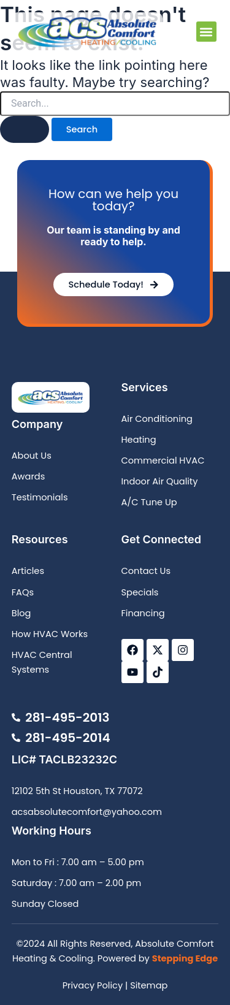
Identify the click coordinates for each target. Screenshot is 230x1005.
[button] (206, 31)
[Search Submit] (24, 129)
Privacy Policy (93, 985)
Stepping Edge (185, 958)
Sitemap (148, 985)
